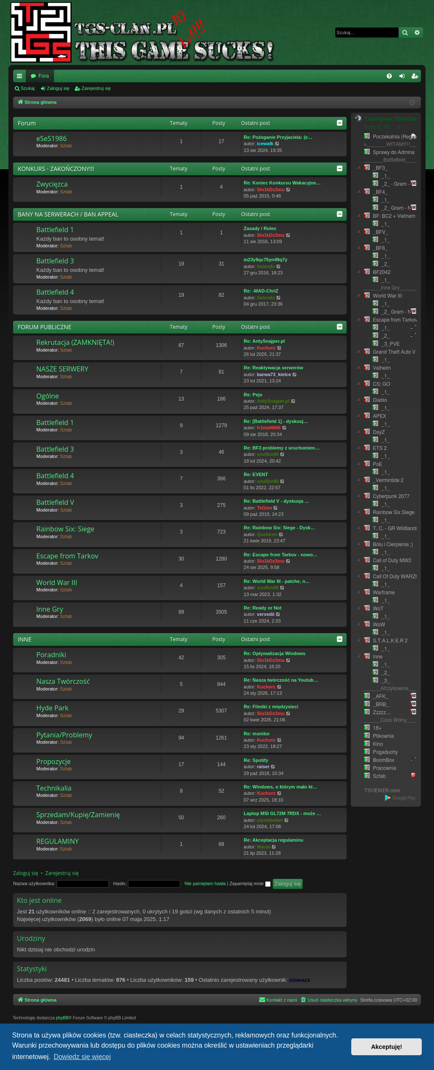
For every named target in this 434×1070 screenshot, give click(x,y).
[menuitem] (389, 76)
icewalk (265, 143)
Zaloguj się (58, 88)
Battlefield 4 (55, 292)
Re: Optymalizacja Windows (274, 653)
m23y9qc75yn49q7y (265, 259)
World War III (56, 582)
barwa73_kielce (274, 374)
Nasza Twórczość (63, 681)
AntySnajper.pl (273, 401)
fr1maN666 (269, 427)
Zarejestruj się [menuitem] (416, 77)
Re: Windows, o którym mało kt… (280, 786)
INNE (25, 639)
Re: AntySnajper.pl (264, 341)
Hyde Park (52, 707)
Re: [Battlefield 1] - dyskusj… (276, 421)
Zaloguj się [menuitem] (403, 77)
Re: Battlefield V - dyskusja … (276, 501)
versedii (266, 614)
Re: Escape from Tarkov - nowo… (280, 554)
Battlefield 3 (55, 260)
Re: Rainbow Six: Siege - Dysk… (279, 527)
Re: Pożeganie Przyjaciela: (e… (278, 137)
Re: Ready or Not (262, 607)
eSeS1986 (51, 138)
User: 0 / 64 (377, 127)
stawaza (299, 980)
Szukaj (28, 88)
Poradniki (51, 654)
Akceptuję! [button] (386, 1046)
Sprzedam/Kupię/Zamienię (78, 814)
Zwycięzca (52, 184)
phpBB (62, 1018)
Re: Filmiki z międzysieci (271, 706)
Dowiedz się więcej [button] (82, 1056)
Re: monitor (257, 733)
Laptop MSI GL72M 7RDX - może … (282, 813)
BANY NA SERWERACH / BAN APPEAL (68, 214)
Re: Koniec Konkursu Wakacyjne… (282, 182)
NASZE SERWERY (62, 369)
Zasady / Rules (260, 228)
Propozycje (53, 761)
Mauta (264, 846)
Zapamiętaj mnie (249, 883)
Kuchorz (266, 347)
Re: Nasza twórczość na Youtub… (281, 680)
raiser (263, 766)
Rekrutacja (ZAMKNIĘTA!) (75, 342)
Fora (43, 76)
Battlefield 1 (55, 229)
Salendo (266, 266)
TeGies (264, 507)
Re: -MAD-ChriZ (261, 290)
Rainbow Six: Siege (65, 529)
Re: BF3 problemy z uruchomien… (282, 447)
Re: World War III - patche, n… (276, 581)
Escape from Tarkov (67, 556)
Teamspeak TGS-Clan (390, 119)
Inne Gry (49, 609)
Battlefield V (55, 502)
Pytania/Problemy (64, 735)
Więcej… (21, 77)
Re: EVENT (256, 474)
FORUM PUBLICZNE (44, 327)
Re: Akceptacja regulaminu (273, 839)
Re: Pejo (253, 394)
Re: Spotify (256, 760)
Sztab (66, 145)
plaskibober (270, 820)
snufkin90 (268, 454)
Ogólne (47, 396)
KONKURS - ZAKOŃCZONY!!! (56, 169)
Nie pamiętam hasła (204, 883)
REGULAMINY (57, 841)
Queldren (267, 534)
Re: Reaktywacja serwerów (273, 367)
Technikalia (53, 788)
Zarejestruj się (96, 88)
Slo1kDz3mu (271, 189)
